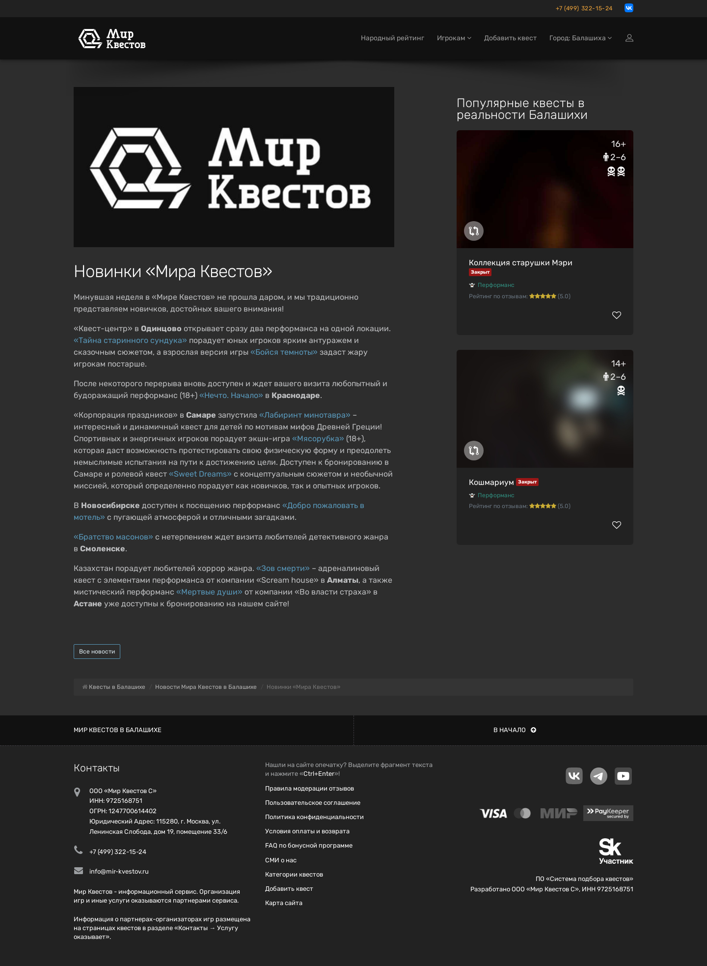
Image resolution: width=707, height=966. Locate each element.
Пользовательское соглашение (312, 802)
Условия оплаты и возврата (307, 831)
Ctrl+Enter (318, 773)
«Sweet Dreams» (200, 474)
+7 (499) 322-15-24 (584, 8)
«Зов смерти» (283, 568)
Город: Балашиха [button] (580, 38)
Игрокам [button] (454, 38)
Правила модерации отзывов (309, 788)
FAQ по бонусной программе (309, 845)
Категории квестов (294, 874)
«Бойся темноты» (284, 352)
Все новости (97, 651)
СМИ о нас (281, 860)
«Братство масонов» (113, 536)
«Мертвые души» (209, 592)
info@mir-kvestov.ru (119, 871)
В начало (514, 730)
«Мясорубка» (318, 438)
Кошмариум (491, 482)
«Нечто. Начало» (231, 395)
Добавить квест (510, 38)
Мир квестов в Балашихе (118, 730)
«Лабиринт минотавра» (305, 415)
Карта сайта (283, 903)
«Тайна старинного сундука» (130, 340)
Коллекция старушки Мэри (520, 262)
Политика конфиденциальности (314, 817)
